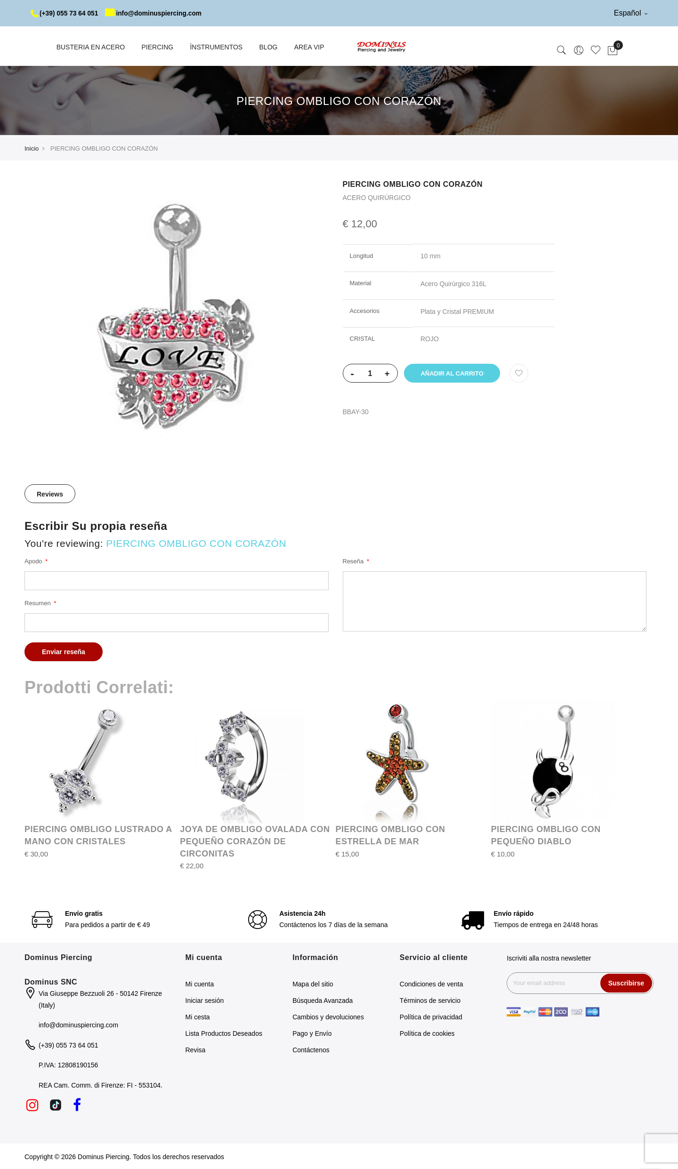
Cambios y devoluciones (328, 1016)
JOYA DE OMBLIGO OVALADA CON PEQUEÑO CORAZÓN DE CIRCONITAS (255, 840)
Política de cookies (427, 1033)
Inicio (31, 148)
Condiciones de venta (431, 983)
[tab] (49, 493)
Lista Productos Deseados (224, 1033)
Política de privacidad (431, 1016)
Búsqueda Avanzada (322, 1000)
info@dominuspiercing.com (156, 13)
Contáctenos (311, 1049)
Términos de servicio (430, 1000)
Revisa (196, 1049)
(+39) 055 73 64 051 (65, 13)
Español (630, 13)
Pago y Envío (311, 1033)
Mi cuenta (200, 983)
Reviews (50, 493)
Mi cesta (198, 1016)
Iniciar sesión (205, 1000)
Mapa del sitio (312, 983)
